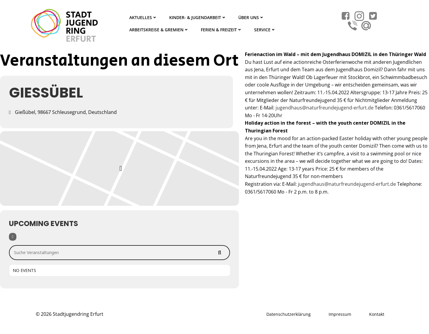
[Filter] (12, 237)
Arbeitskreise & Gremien (159, 30)
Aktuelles (143, 17)
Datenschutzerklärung (288, 314)
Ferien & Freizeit (221, 30)
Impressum (340, 314)
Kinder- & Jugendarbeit (197, 17)
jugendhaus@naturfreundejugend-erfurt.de (325, 107)
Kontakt (376, 314)
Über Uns (251, 17)
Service (265, 30)
